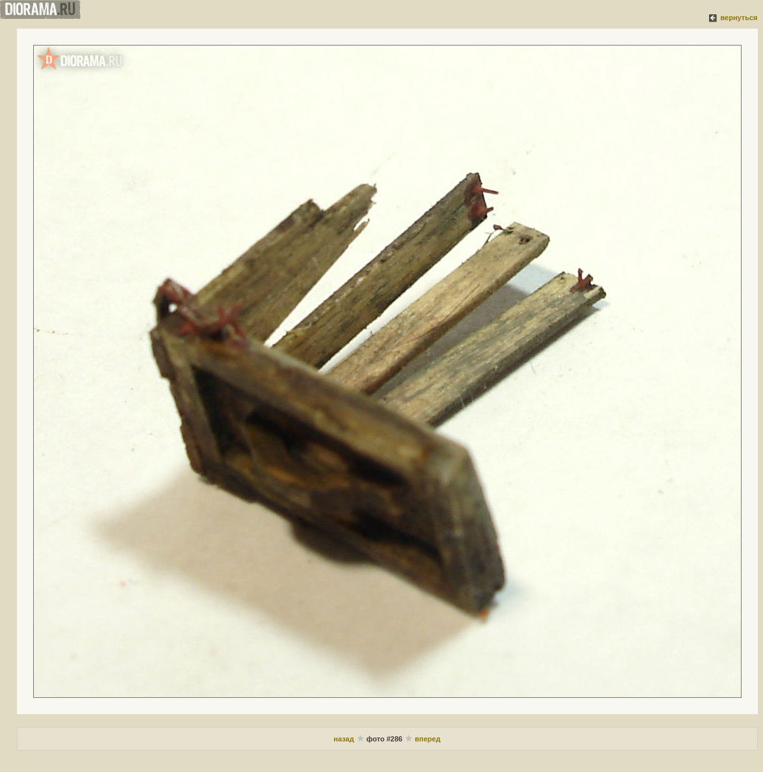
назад (343, 739)
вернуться (738, 17)
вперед (427, 739)
